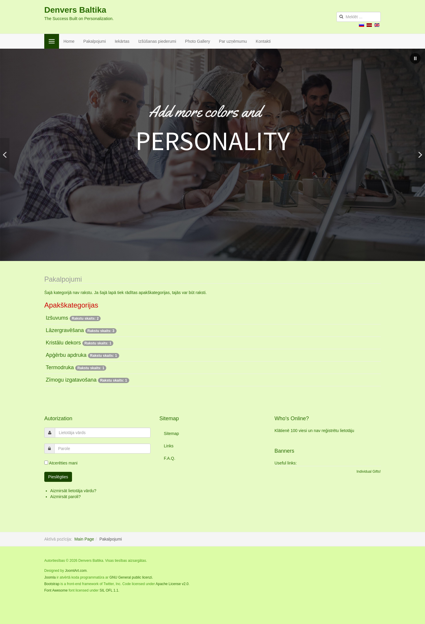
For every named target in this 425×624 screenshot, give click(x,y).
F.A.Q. (169, 458)
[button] (415, 58)
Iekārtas (122, 41)
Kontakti (263, 41)
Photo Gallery (197, 41)
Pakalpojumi (94, 41)
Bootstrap (51, 584)
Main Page (84, 539)
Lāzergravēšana (65, 330)
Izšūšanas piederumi (157, 41)
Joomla (50, 577)
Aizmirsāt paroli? (65, 496)
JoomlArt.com (75, 571)
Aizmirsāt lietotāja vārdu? (73, 490)
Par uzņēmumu (233, 41)
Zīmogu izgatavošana (71, 380)
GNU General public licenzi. (131, 577)
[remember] (46, 462)
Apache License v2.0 (172, 584)
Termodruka (60, 367)
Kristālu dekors (63, 343)
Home (68, 41)
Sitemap (171, 433)
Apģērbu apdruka (67, 355)
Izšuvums (57, 318)
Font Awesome (56, 590)
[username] (103, 433)
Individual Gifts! (369, 471)
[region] (212, 155)
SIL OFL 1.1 (108, 590)
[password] (102, 449)
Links (169, 446)
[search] (358, 17)
